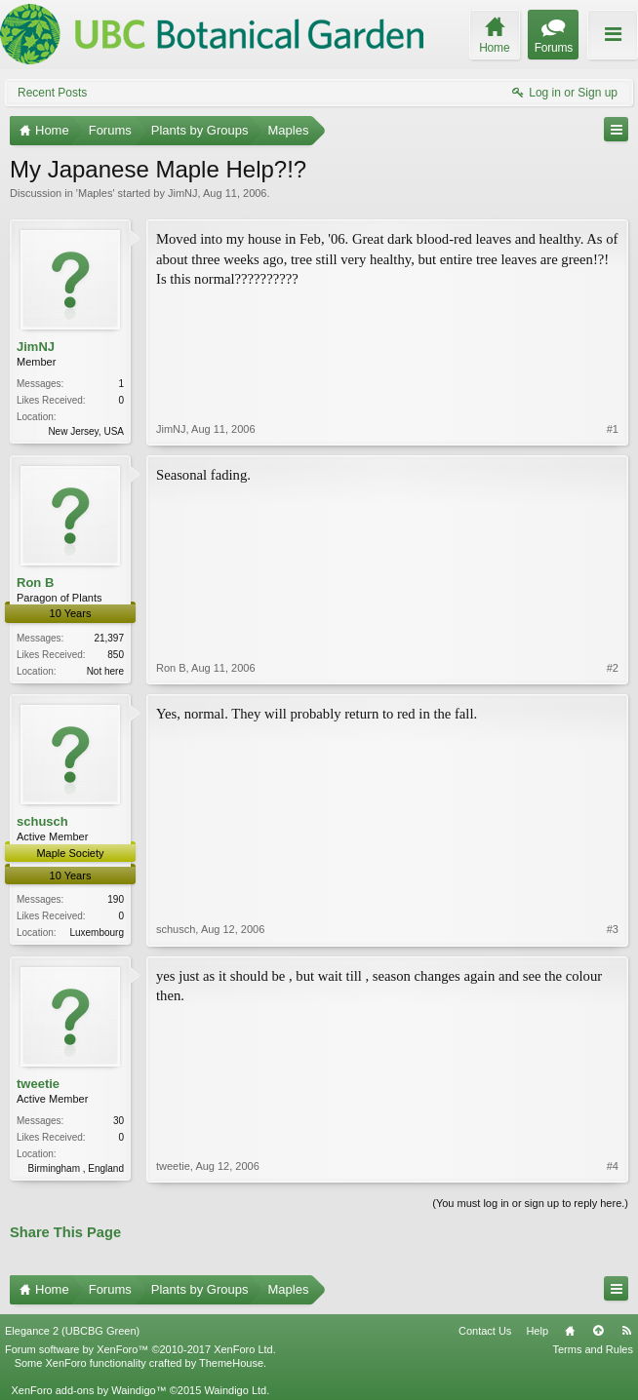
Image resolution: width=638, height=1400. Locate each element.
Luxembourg (96, 932)
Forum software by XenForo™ (140, 1349)
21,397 (109, 638)
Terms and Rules (592, 1349)
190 (115, 899)
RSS (626, 1331)
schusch (42, 821)
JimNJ (183, 193)
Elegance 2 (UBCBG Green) (72, 1331)
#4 (612, 1166)
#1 (612, 429)
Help (537, 1331)
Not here (105, 671)
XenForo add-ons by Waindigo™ (88, 1390)
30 (118, 1120)
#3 (612, 929)
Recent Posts (52, 92)
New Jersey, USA (86, 431)
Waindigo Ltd (235, 1390)
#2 (612, 668)
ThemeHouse (231, 1363)
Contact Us (485, 1331)
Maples (95, 193)
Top (598, 1331)
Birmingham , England (76, 1168)
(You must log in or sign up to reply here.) (530, 1203)
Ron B (35, 582)
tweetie (38, 1083)
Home (570, 1331)
